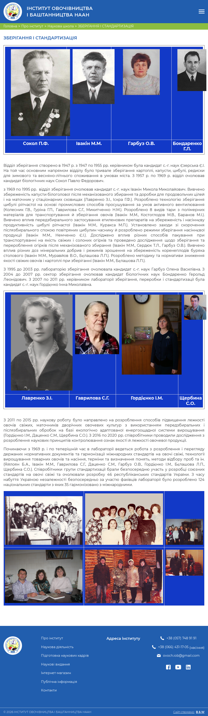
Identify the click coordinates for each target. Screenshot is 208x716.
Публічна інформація (59, 682)
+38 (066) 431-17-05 (173, 647)
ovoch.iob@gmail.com (181, 656)
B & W (200, 712)
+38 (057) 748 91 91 (181, 638)
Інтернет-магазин (56, 673)
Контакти (49, 690)
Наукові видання (55, 664)
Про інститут (52, 638)
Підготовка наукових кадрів (65, 656)
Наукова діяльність (57, 647)
